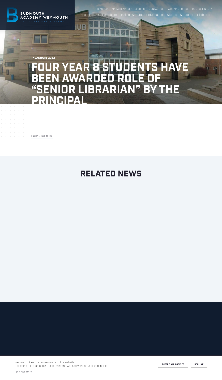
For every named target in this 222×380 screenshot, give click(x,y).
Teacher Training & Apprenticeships (121, 9)
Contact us (156, 9)
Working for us (178, 9)
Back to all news (42, 136)
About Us (86, 15)
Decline (198, 364)
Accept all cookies (173, 364)
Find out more (23, 372)
